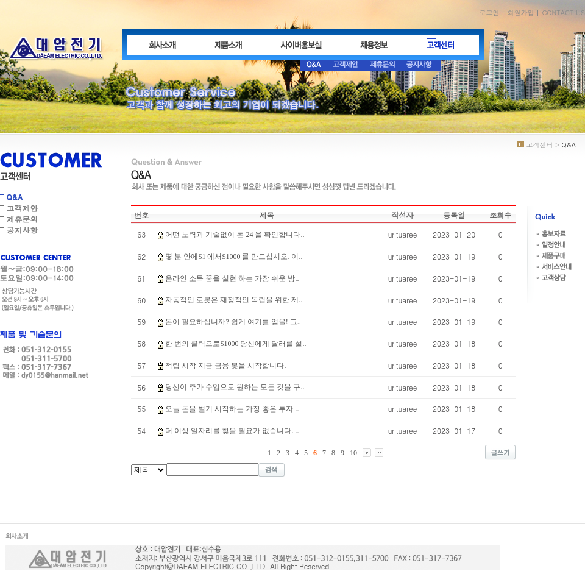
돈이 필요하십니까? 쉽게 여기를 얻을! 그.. (232, 321)
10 (353, 452)
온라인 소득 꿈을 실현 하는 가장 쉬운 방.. (232, 278)
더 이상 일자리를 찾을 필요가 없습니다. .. (232, 431)
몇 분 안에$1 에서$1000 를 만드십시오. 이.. (233, 256)
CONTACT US (563, 12)
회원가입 (520, 12)
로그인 (489, 12)
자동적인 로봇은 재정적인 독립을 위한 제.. (233, 300)
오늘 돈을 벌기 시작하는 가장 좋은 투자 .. (232, 409)
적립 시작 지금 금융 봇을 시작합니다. (225, 365)
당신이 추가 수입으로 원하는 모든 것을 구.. (234, 387)
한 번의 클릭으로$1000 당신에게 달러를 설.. (235, 343)
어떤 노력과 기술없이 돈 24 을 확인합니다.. (234, 234)
